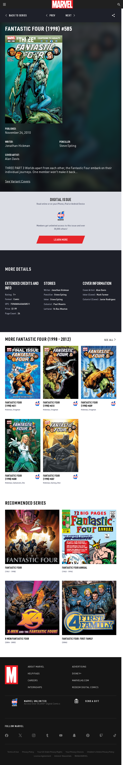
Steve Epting (67, 145)
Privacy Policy (28, 752)
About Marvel (36, 666)
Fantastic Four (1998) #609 (89, 404)
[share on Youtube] (60, 736)
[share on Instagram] (33, 736)
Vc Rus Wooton (60, 308)
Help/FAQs (34, 673)
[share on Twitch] (101, 736)
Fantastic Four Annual (74, 567)
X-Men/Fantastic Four (17, 638)
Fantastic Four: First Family (77, 638)
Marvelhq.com (80, 680)
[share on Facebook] (6, 736)
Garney (53, 483)
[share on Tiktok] (114, 736)
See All (110, 339)
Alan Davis (12, 159)
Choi (59, 483)
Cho (23, 483)
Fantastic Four (13, 567)
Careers (33, 680)
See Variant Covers (17, 181)
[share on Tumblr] (47, 736)
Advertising (79, 666)
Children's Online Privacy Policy (100, 752)
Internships (35, 687)
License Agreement (42, 756)
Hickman (8, 409)
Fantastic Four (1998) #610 (51, 404)
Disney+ (76, 673)
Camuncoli (17, 483)
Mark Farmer (102, 294)
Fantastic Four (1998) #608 (13, 477)
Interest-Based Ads (62, 756)
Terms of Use (13, 752)
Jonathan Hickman (17, 145)
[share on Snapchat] (74, 736)
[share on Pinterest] (87, 736)
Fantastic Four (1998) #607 (51, 477)
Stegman (16, 409)
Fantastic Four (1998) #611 (13, 404)
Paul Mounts (59, 304)
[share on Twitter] (20, 736)
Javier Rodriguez (107, 299)
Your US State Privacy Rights (49, 752)
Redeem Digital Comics (85, 687)
